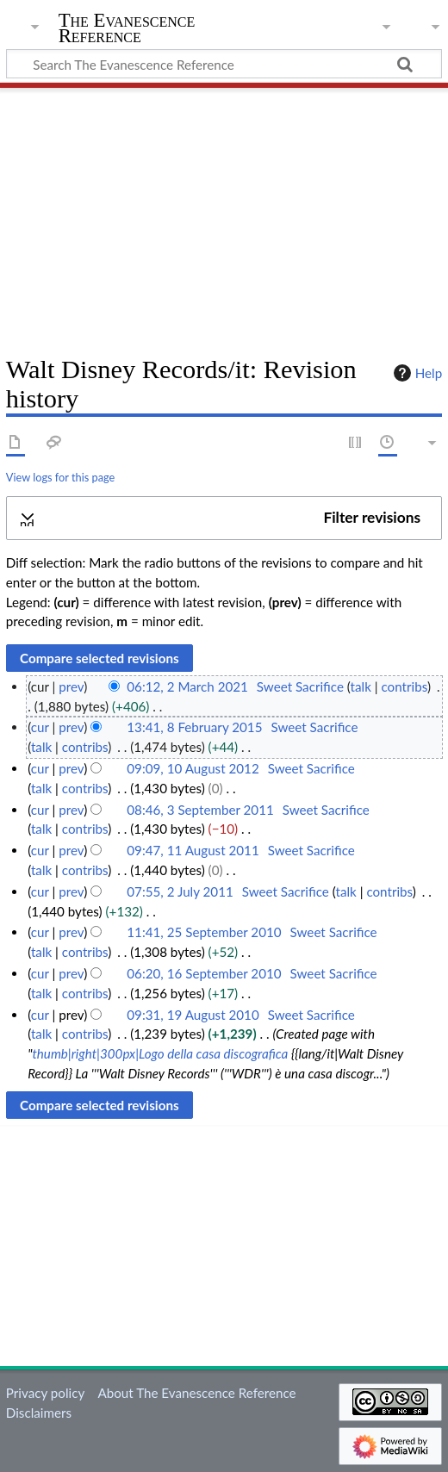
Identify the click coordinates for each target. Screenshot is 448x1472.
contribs (403, 686)
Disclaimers (39, 1412)
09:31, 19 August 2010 (192, 1014)
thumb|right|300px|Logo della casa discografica (160, 1053)
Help (415, 373)
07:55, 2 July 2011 (180, 891)
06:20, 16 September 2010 (204, 973)
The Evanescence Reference (127, 30)
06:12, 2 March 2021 (187, 686)
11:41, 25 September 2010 (204, 932)
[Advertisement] (224, 215)
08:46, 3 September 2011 (200, 809)
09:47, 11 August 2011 (192, 850)
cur (40, 727)
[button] (224, 518)
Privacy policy (45, 1393)
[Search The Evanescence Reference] (224, 64)
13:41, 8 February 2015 (194, 727)
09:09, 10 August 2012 (192, 768)
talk (361, 686)
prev (71, 686)
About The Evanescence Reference (196, 1393)
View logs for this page (60, 477)
